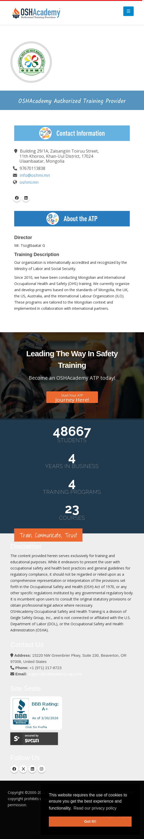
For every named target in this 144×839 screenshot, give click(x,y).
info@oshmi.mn (35, 175)
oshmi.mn (29, 182)
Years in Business (72, 466)
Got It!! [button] (90, 821)
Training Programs (72, 492)
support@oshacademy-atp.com (55, 674)
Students (72, 440)
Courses (72, 517)
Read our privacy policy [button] (94, 808)
